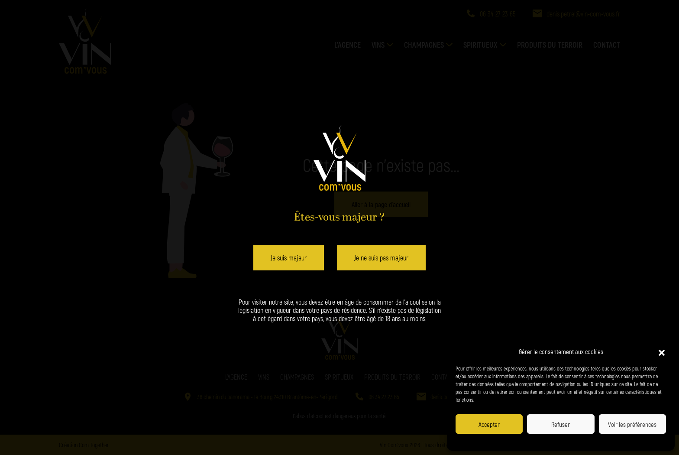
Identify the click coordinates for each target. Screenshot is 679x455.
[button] (661, 351)
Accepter (489, 424)
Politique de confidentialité (533, 441)
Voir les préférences (632, 424)
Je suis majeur (289, 258)
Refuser (560, 424)
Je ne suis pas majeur (381, 258)
